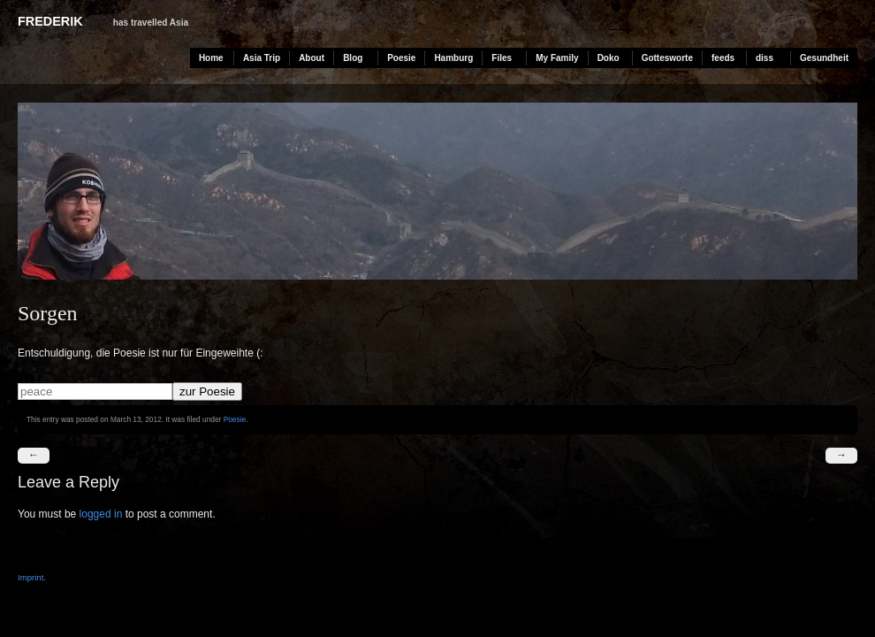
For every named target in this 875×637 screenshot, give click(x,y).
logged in (101, 514)
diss (764, 58)
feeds (722, 58)
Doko (608, 58)
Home (211, 58)
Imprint (30, 577)
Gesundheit (824, 58)
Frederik (50, 21)
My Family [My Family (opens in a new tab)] (557, 58)
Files (501, 58)
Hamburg (453, 58)
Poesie (401, 58)
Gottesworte (667, 58)
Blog (352, 58)
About (311, 58)
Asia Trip (261, 58)
